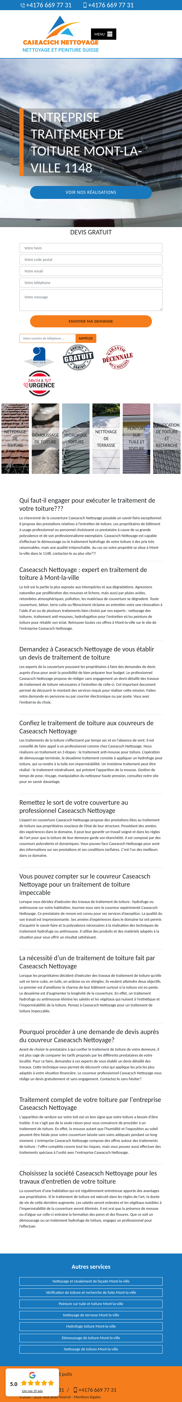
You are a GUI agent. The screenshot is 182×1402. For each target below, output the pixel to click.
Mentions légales (87, 1397)
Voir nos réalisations (91, 192)
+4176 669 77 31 (45, 5)
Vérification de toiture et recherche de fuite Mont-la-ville (91, 1292)
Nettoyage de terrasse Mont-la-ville (91, 1315)
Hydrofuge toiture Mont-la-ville (91, 1326)
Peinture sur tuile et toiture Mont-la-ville (91, 1303)
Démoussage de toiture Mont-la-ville (91, 1338)
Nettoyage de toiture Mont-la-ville (91, 1349)
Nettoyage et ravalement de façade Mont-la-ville (91, 1281)
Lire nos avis (32, 1391)
